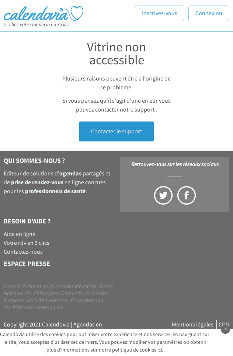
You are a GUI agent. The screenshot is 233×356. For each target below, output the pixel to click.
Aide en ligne (19, 234)
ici (159, 350)
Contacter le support (116, 131)
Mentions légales (192, 324)
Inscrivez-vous (159, 13)
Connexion (208, 13)
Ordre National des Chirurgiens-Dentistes (58, 290)
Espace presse (27, 263)
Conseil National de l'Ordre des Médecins (50, 286)
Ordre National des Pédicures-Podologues (54, 304)
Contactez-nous (23, 252)
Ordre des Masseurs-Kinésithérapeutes (56, 297)
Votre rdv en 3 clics (26, 243)
